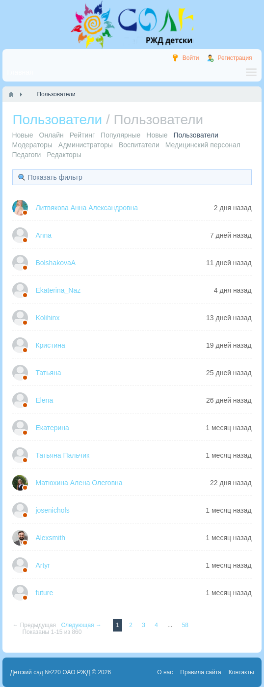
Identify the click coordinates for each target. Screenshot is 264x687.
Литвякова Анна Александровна (86, 208)
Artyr (42, 565)
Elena (44, 400)
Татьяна (48, 373)
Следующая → (82, 625)
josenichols (52, 510)
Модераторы (32, 145)
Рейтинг (82, 135)
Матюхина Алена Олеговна (78, 483)
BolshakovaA (55, 263)
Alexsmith (50, 538)
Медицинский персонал (202, 145)
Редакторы (64, 155)
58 (185, 625)
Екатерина (52, 428)
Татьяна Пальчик (62, 455)
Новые (22, 135)
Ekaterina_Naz (57, 290)
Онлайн (51, 135)
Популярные (120, 135)
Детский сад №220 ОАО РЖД (50, 672)
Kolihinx (47, 318)
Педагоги (26, 155)
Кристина (50, 345)
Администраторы (85, 145)
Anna (43, 235)
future (44, 593)
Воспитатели (139, 145)
